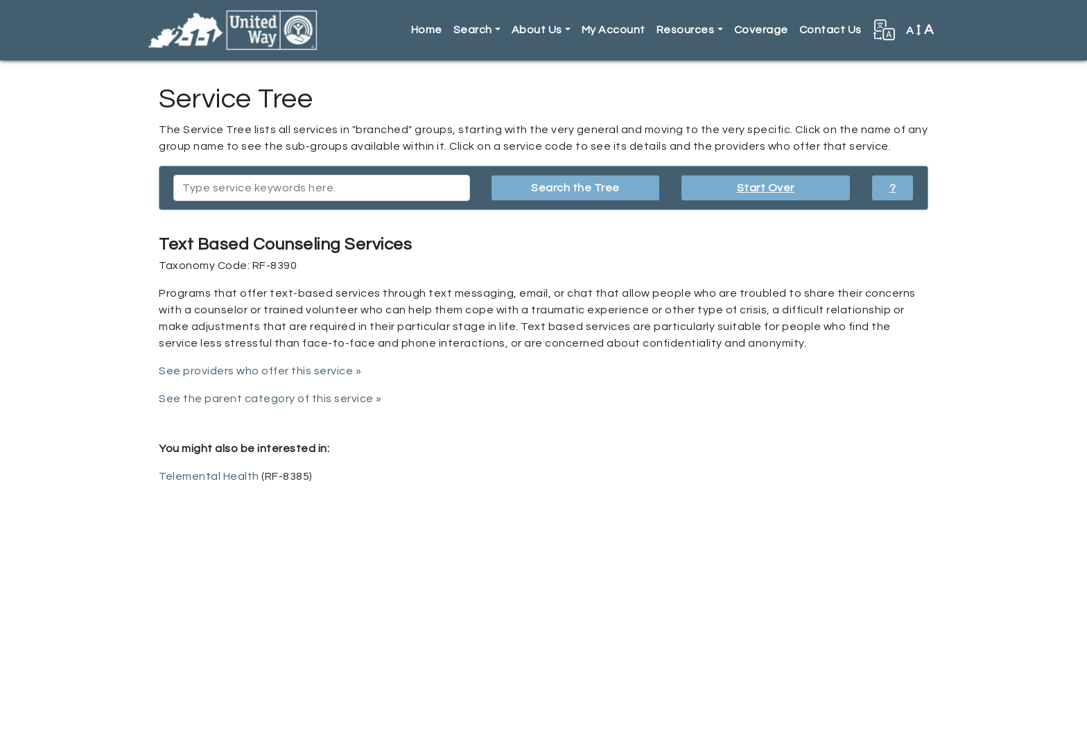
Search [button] (472, 29)
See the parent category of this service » (270, 398)
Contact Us (830, 29)
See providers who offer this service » (260, 370)
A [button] (920, 30)
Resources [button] (685, 29)
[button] (884, 29)
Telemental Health (209, 476)
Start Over (765, 187)
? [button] (892, 187)
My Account (613, 29)
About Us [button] (537, 29)
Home (426, 29)
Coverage (761, 29)
